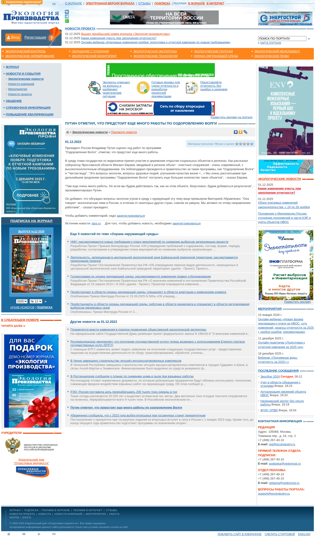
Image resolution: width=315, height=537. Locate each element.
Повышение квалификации (29, 114)
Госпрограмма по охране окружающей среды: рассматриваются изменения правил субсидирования (140, 276)
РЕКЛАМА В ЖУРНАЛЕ (56, 510)
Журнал (12, 67)
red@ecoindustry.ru (282, 444)
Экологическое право (271, 56)
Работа (114, 514)
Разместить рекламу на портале (231, 117)
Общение (14, 101)
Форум (14, 517)
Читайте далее (12, 325)
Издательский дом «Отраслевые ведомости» (52, 523)
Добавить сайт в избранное (240, 534)
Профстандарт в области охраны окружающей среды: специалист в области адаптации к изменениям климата (148, 292)
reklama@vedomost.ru (284, 483)
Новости (44, 514)
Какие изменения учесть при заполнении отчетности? (118, 38)
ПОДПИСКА (31, 510)
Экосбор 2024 (270, 376)
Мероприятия (17, 89)
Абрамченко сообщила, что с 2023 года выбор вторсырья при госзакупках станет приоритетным (138, 415)
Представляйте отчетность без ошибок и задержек (214, 86)
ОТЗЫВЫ (144, 3)
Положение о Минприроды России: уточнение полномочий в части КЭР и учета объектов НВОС (284, 218)
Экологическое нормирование (29, 56)
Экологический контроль (25, 51)
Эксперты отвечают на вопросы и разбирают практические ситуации (116, 89)
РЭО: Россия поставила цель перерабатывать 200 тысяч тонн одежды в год (123, 392)
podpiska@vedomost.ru (285, 463)
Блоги (26, 517)
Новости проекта (80, 28)
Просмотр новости (124, 132)
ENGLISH (304, 534)
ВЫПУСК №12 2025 (31, 231)
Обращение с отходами (90, 51)
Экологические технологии (155, 56)
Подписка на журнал (31, 221)
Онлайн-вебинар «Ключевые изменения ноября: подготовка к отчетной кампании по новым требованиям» (156, 42)
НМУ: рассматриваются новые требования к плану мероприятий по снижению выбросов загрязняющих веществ (149, 241)
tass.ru (96, 223)
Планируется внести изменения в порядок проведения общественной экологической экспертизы (138, 329)
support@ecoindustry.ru (274, 493)
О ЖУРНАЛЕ (73, 3)
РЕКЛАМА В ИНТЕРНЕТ (87, 510)
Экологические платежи (213, 51)
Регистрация (35, 37)
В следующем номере (20, 320)
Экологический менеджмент (277, 51)
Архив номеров (22, 307)
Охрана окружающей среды (216, 56)
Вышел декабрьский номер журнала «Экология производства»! (125, 34)
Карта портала (270, 42)
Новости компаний (21, 84)
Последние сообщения (278, 370)
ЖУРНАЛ (15, 510)
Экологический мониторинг (94, 56)
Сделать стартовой (280, 534)
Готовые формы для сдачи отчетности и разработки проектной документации (166, 89)
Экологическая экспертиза (155, 51)
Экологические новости (26, 79)
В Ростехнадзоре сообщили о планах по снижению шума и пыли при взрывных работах (132, 376)
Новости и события (23, 73)
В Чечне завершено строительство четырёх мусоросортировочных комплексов (125, 360)
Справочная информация (28, 107)
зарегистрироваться (131, 215)
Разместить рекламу (297, 302)
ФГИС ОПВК (269, 410)
